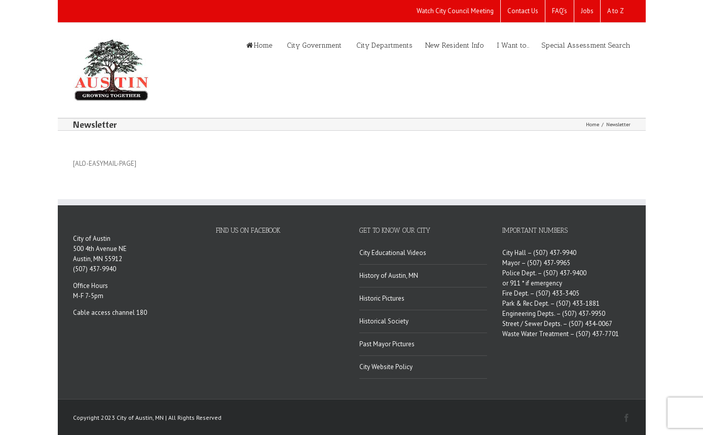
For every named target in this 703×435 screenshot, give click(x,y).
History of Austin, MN (388, 275)
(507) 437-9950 (583, 313)
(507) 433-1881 (578, 303)
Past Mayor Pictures (387, 344)
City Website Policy (386, 366)
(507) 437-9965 (548, 263)
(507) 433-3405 (557, 293)
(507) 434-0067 (590, 323)
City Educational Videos (392, 252)
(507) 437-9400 (564, 273)
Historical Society (384, 321)
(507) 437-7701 (597, 334)
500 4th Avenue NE (100, 248)
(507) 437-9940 (94, 269)
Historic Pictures (381, 298)
